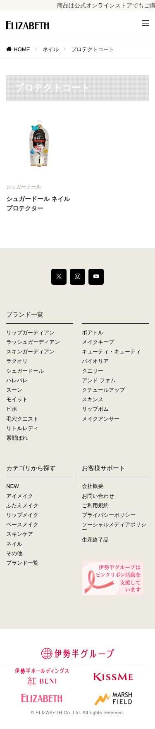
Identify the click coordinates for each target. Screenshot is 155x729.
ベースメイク (22, 524)
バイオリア (95, 361)
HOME (22, 49)
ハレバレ (17, 380)
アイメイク (19, 496)
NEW (12, 486)
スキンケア (19, 534)
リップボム (95, 409)
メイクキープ (98, 342)
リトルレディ (22, 428)
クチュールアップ (103, 390)
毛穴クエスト (22, 419)
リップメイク (22, 515)
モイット (17, 399)
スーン (14, 390)
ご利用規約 (95, 505)
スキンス (92, 399)
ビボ (11, 409)
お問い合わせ (98, 496)
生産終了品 (95, 540)
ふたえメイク (22, 505)
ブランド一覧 (22, 563)
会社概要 (92, 486)
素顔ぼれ (17, 438)
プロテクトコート (92, 49)
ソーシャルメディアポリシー (114, 527)
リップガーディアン (30, 332)
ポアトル (92, 332)
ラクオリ (17, 361)
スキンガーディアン (30, 351)
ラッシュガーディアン (33, 342)
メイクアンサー (100, 419)
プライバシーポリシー (109, 515)
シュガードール (23, 186)
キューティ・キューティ (111, 351)
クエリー (92, 371)
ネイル (51, 49)
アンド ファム (99, 380)
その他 (14, 553)
